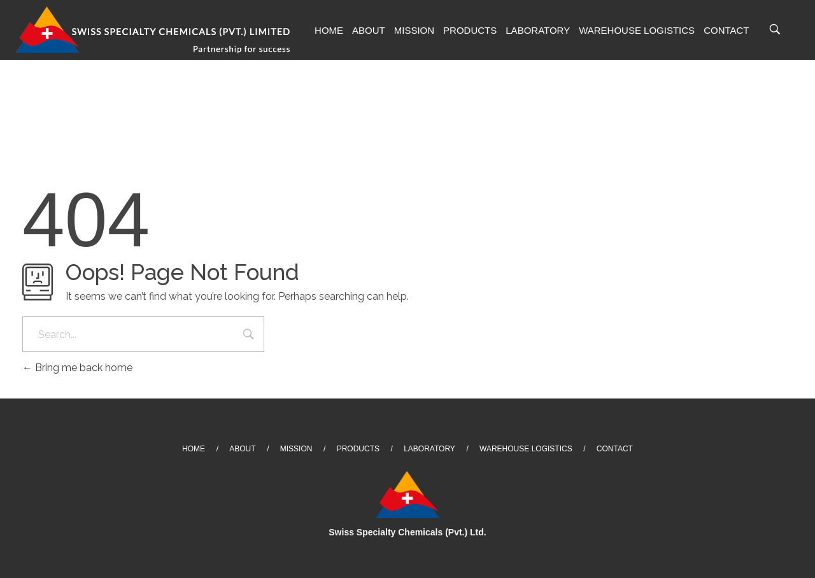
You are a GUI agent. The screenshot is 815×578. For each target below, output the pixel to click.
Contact (726, 30)
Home (329, 30)
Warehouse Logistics (637, 30)
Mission (414, 30)
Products (470, 30)
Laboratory (538, 30)
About (368, 30)
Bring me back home (77, 368)
